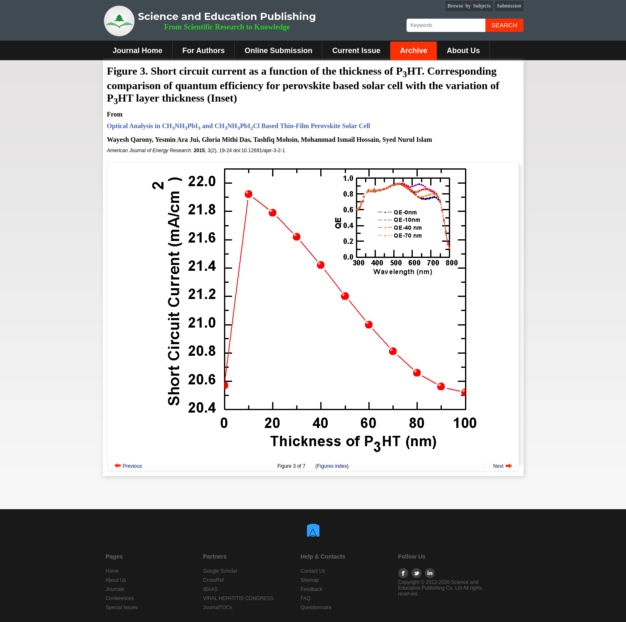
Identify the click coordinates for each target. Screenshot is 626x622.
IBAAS (210, 589)
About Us (463, 50)
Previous (132, 466)
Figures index (332, 466)
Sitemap (310, 580)
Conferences (120, 598)
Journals (115, 589)
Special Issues (122, 607)
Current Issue (356, 50)
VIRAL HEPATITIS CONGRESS (238, 598)
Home (112, 571)
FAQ (306, 598)
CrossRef (213, 580)
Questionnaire (316, 607)
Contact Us (313, 571)
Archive (413, 50)
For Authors (204, 50)
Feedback (312, 589)
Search (504, 25)
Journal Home (138, 50)
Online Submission (278, 50)
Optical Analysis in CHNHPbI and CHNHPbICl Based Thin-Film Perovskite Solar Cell (238, 125)
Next (498, 466)
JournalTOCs (217, 607)
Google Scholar (220, 571)
